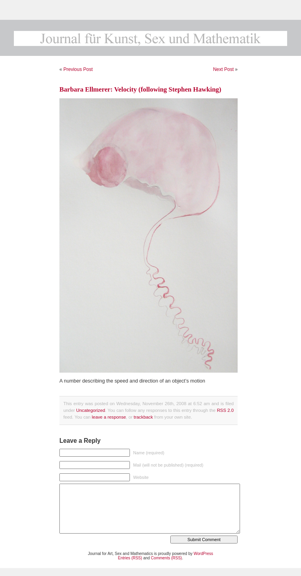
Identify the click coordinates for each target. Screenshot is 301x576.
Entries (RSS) (130, 558)
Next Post (223, 69)
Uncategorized (90, 410)
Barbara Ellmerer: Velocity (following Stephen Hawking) (140, 89)
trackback (143, 417)
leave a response (109, 417)
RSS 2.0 (225, 410)
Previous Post (78, 69)
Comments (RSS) (166, 558)
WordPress (203, 553)
